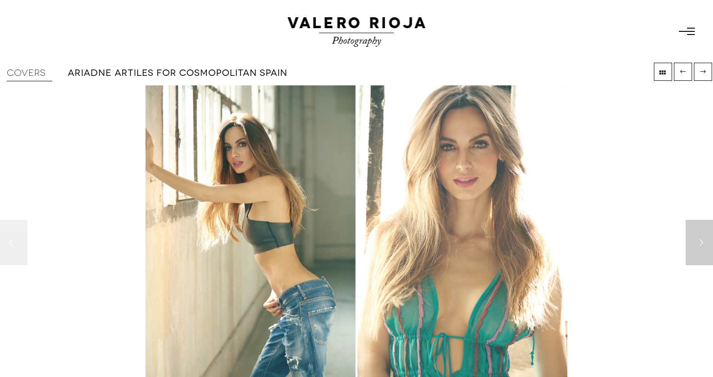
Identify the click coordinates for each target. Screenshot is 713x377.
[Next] (699, 242)
